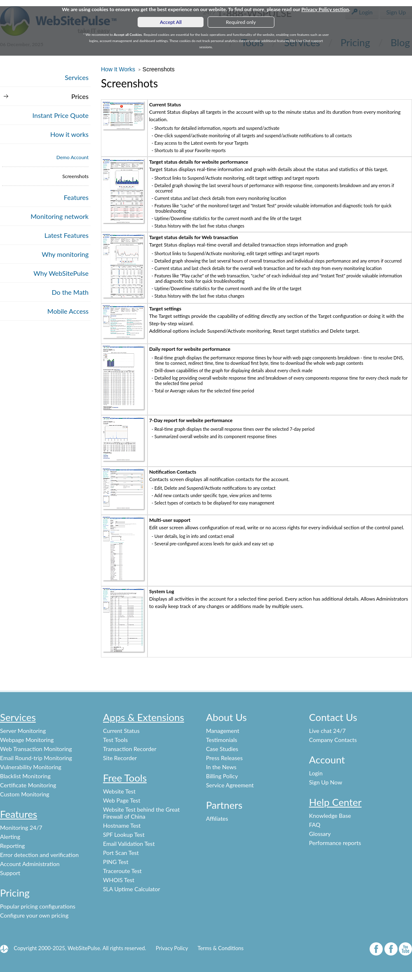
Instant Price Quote (61, 115)
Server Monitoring (23, 730)
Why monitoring (65, 254)
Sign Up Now (325, 782)
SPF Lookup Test (124, 834)
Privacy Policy (172, 948)
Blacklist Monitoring (25, 775)
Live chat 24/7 (327, 730)
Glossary (320, 833)
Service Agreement (230, 785)
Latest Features (66, 235)
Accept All (171, 22)
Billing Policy (222, 775)
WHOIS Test (118, 879)
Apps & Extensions (143, 717)
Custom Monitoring (24, 794)
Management (222, 730)
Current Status (121, 730)
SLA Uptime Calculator (131, 888)
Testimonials (221, 739)
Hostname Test (121, 825)
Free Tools (125, 778)
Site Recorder (120, 757)
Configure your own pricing (34, 915)
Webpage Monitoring (27, 739)
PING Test (115, 861)
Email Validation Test (128, 843)
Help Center (335, 802)
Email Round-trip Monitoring (36, 757)
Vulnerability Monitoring (30, 766)
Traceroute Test (122, 870)
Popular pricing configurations (37, 906)
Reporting (12, 845)
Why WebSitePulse (61, 273)
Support (10, 872)
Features (76, 197)
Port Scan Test (121, 852)
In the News (221, 766)
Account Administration (30, 863)
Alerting (10, 836)
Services (77, 77)
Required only (241, 22)
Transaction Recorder (130, 748)
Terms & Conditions (220, 948)
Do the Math (70, 292)
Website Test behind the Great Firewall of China (141, 813)
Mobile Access (68, 311)
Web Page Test (121, 800)
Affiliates (217, 818)
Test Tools (115, 739)
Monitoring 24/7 (21, 827)
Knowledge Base (330, 815)
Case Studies (222, 748)
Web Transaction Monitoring (36, 748)
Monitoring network (59, 216)
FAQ (315, 824)
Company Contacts (333, 739)
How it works (69, 134)
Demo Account (72, 157)
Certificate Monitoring (28, 785)
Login (316, 773)
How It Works (119, 69)
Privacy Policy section (325, 9)
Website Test (119, 791)
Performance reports (335, 842)
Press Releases (224, 757)
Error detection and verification (39, 854)
